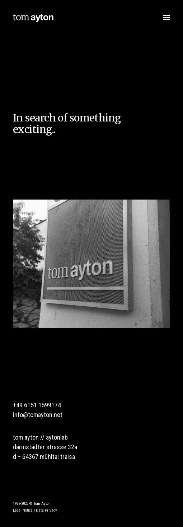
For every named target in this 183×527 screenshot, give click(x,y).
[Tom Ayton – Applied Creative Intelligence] (33, 17)
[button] (166, 17)
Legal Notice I (24, 510)
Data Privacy (46, 510)
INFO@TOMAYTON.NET (37, 414)
